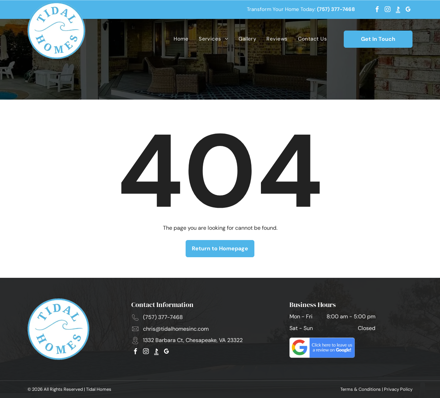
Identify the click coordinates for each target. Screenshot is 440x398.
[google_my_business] (408, 10)
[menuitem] (181, 39)
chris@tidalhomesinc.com (176, 328)
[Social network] (398, 10)
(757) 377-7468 (336, 9)
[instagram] (387, 10)
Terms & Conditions (360, 389)
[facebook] (377, 10)
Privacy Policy (398, 389)
